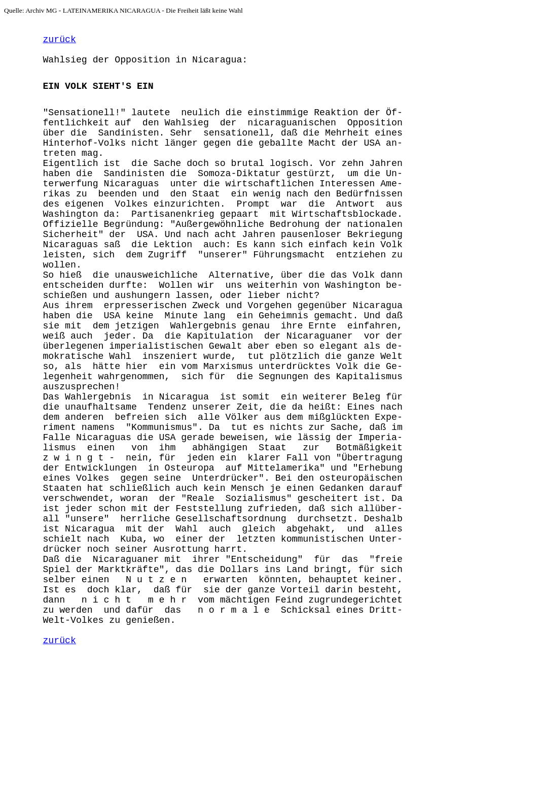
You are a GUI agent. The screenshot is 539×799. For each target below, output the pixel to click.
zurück (59, 43)
